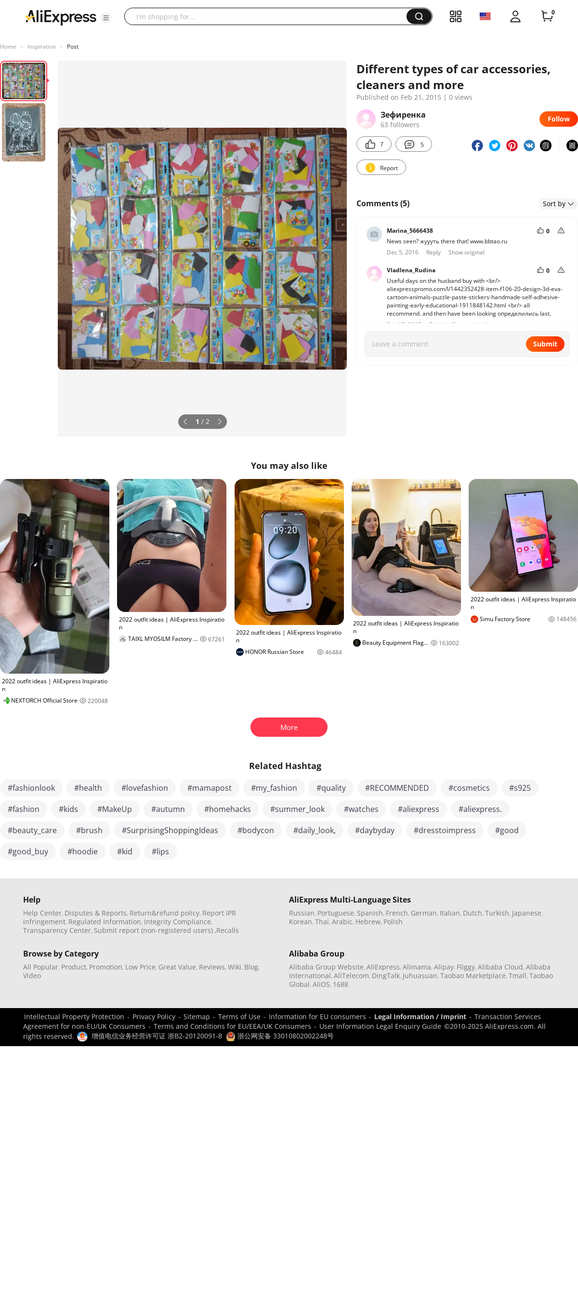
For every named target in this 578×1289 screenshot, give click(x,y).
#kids (68, 809)
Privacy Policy (153, 1016)
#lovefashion (144, 788)
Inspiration (41, 46)
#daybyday (374, 830)
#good (507, 830)
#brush (89, 830)
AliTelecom (351, 975)
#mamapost (209, 788)
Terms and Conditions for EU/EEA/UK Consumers (232, 1026)
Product (73, 966)
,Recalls (226, 930)
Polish (393, 921)
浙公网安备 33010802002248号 (280, 1035)
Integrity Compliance (177, 921)
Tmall (517, 975)
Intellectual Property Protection (74, 1016)
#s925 (520, 788)
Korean (300, 921)
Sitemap (197, 1016)
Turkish (497, 912)
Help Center (42, 912)
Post (73, 46)
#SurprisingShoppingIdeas (170, 830)
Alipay (444, 966)
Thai (322, 921)
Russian (302, 912)
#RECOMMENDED (397, 788)
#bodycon (255, 830)
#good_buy (28, 851)
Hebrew (368, 921)
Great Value (177, 966)
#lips (160, 851)
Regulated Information (104, 921)
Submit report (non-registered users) (153, 930)
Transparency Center (57, 930)
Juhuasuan (420, 975)
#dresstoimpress (445, 830)
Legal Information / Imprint (420, 1016)
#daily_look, (314, 830)
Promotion (105, 966)
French (397, 912)
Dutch (472, 912)
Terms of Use (239, 1016)
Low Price (140, 966)
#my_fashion (274, 788)
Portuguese (335, 912)
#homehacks (227, 809)
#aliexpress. (480, 809)
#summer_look (297, 809)
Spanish (370, 912)
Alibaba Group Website (326, 966)
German (424, 912)
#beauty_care (32, 830)
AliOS (321, 984)
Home (8, 46)
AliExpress (383, 966)
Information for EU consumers (317, 1016)
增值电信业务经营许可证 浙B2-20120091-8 (157, 1035)
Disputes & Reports (96, 912)
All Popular (40, 966)
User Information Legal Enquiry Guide (380, 1026)
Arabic (342, 921)
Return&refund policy (164, 912)
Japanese (526, 912)
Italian (450, 912)
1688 (340, 984)
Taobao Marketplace (473, 975)
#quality (331, 788)
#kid (124, 851)
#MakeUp (114, 809)
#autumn (168, 809)
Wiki (234, 966)
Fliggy (466, 966)
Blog (251, 966)
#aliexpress (418, 809)
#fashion (23, 809)
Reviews (212, 966)
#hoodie (82, 851)
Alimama (417, 966)
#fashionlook (31, 788)
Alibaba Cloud (500, 966)
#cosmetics (469, 788)
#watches (361, 809)
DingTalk (386, 975)
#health (88, 788)
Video (32, 975)
